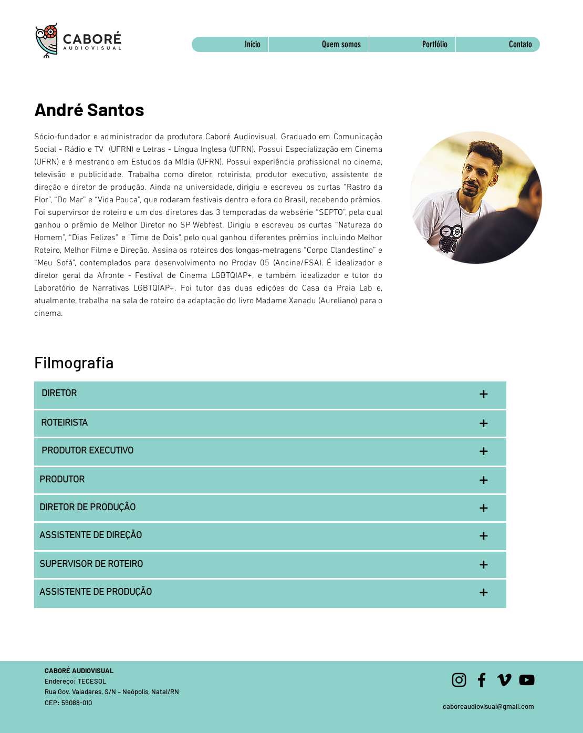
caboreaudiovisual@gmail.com (488, 706)
